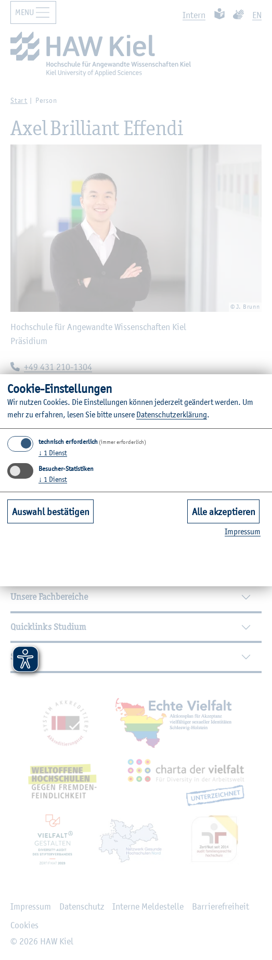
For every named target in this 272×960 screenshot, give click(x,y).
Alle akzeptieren (223, 511)
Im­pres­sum (243, 531)
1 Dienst (52, 453)
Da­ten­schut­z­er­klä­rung (171, 414)
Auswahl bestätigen (50, 511)
